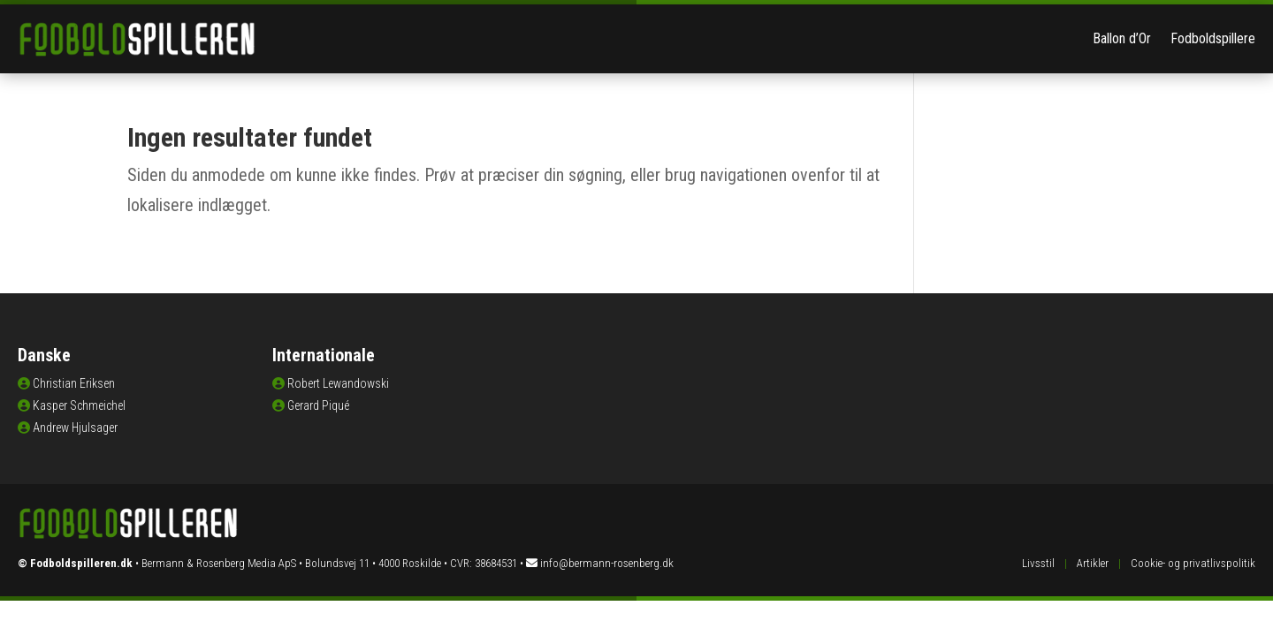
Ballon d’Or (1122, 38)
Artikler (1093, 563)
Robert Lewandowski (338, 383)
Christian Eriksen (74, 383)
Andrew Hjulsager (75, 427)
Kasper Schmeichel (79, 405)
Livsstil (1038, 563)
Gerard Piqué (318, 405)
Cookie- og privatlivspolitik (1193, 563)
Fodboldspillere (1212, 38)
